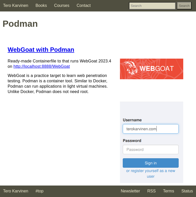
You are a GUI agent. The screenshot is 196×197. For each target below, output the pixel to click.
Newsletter (130, 191)
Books (41, 5)
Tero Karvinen (15, 5)
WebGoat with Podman (41, 49)
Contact (84, 5)
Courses (61, 5)
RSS (151, 191)
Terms (168, 191)
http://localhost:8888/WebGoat (42, 66)
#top (39, 191)
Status (187, 191)
